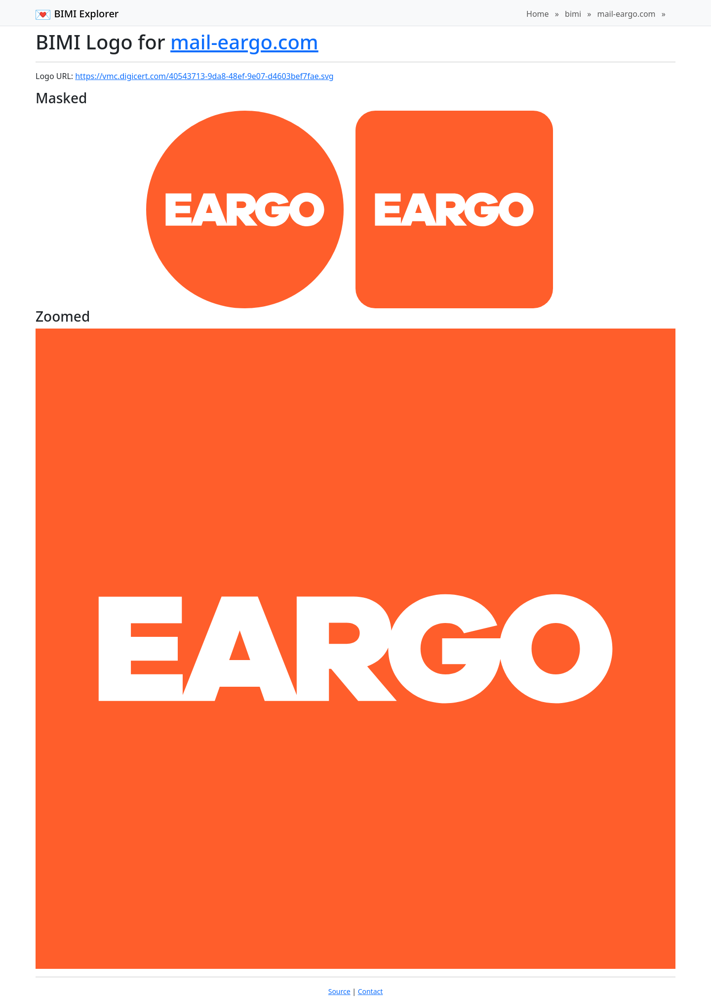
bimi (573, 13)
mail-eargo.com (626, 13)
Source (339, 991)
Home (537, 13)
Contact (370, 991)
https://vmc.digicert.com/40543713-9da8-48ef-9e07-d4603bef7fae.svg (204, 76)
